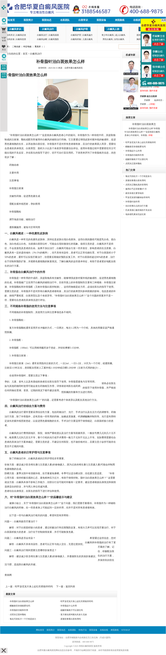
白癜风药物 (76, 39)
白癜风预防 (54, 39)
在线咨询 (138, 20)
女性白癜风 (119, 39)
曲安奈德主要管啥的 (134, 193)
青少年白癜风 (108, 35)
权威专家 (130, 55)
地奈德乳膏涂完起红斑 (135, 214)
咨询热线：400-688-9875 (83, 642)
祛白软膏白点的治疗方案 (136, 206)
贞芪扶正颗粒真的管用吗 (136, 185)
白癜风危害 (21, 39)
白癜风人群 (113, 29)
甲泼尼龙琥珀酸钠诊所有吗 (137, 197)
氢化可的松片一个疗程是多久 (23, 619)
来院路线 (119, 20)
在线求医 (4, 67)
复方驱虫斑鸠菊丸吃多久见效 (74, 614)
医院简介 (28, 20)
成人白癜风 (120, 35)
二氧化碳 (16, 46)
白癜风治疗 (48, 29)
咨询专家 (144, 91)
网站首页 (10, 20)
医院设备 (101, 20)
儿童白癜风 (87, 39)
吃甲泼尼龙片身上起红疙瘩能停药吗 (34, 586)
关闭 (163, 20)
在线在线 (104, 630)
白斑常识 (83, 20)
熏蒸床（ (39, 46)
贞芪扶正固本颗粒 (18, 614)
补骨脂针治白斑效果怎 (144, 124)
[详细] (156, 87)
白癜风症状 (21, 35)
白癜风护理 (82, 29)
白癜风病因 (54, 35)
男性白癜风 (108, 39)
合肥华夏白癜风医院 (73, 68)
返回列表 (70, 586)
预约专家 (153, 91)
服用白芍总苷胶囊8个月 (136, 189)
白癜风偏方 (87, 35)
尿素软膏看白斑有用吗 (71, 619)
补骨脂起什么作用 (69, 606)
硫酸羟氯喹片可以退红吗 (72, 610)
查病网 (8, 575)
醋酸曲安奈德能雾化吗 (20, 606)
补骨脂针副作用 (132, 201)
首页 (25, 53)
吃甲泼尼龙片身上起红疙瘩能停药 (140, 142)
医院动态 (46, 20)
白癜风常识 (15, 29)
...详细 (149, 135)
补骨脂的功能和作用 (19, 610)
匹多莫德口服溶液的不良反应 (138, 210)
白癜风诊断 (42, 39)
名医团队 (65, 20)
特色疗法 (83, 630)
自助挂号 (4, 75)
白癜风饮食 (9, 39)
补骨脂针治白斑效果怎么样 (22, 601)
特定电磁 (27, 46)
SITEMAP (125, 630)
